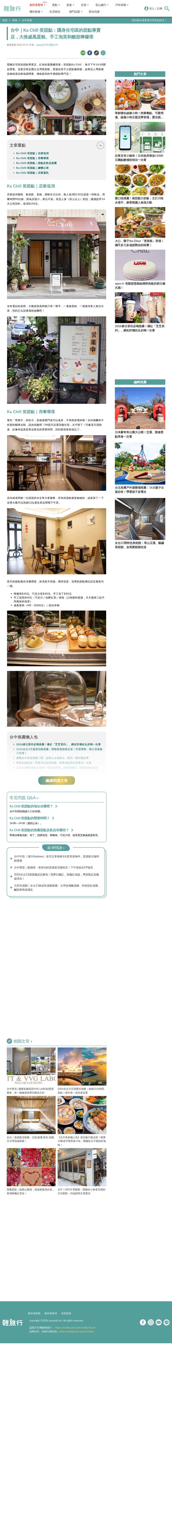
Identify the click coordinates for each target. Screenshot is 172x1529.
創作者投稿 (34, 1314)
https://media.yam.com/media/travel (75, 1328)
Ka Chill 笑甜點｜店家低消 (32, 153)
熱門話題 (75, 11)
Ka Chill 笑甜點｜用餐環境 (32, 158)
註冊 (159, 8)
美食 (70, 5)
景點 (56, 5)
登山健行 (102, 5)
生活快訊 (54, 11)
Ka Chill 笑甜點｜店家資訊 (32, 172)
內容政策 (66, 1314)
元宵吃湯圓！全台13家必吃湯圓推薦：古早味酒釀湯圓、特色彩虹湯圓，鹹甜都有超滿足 (57, 888)
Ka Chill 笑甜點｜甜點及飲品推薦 (36, 162)
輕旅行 (12, 8)
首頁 (4, 20)
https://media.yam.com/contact (76, 1332)
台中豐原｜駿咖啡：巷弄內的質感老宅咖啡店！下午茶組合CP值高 (56, 868)
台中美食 (27, 20)
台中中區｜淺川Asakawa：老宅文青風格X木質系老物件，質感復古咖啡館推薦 (57, 858)
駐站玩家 (94, 11)
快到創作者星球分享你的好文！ (149, 20)
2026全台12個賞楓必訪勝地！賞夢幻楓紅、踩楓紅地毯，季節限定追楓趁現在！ (57, 877)
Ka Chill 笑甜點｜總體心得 (32, 167)
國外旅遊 (36, 11)
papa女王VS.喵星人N (47, 44)
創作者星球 (37, 5)
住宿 (85, 5)
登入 (151, 8)
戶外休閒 (121, 5)
